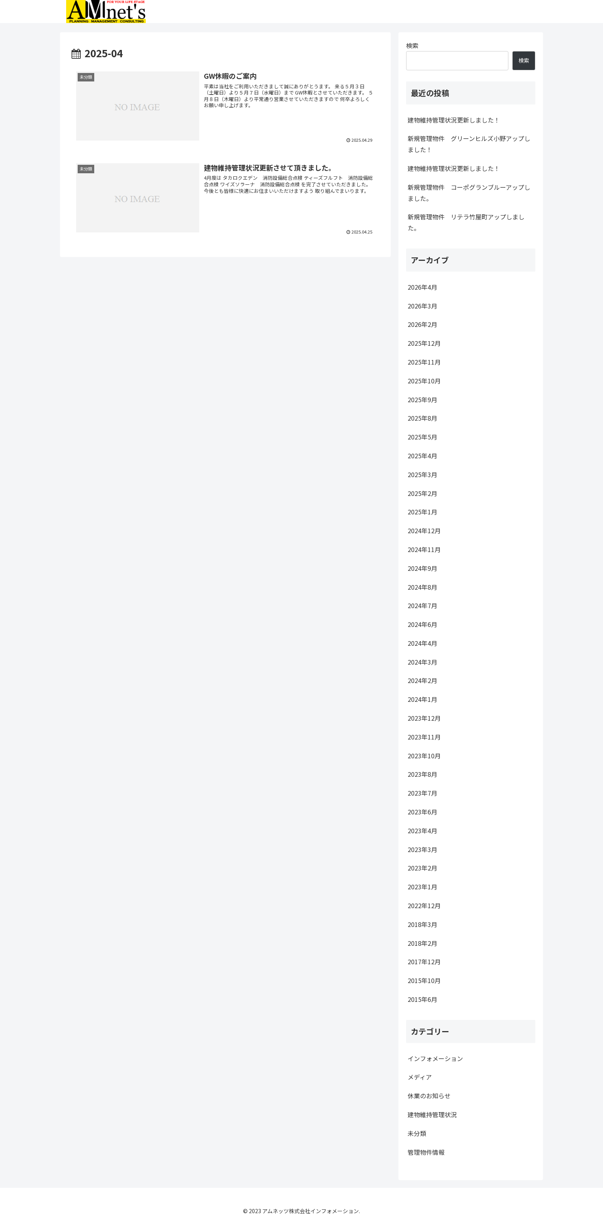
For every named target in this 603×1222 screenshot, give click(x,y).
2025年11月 (424, 361)
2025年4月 (422, 455)
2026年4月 (422, 287)
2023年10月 (424, 755)
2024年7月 (422, 605)
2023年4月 (422, 830)
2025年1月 (422, 511)
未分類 (417, 1133)
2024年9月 (422, 568)
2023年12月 (424, 718)
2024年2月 (422, 680)
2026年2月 (422, 324)
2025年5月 (422, 436)
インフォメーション (435, 1058)
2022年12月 (424, 905)
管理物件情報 (426, 1152)
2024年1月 (422, 699)
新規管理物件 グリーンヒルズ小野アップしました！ (469, 144)
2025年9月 (422, 399)
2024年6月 (422, 624)
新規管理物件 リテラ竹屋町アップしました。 (466, 222)
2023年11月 (424, 736)
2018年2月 (422, 943)
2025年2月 (422, 493)
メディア (420, 1076)
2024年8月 (422, 587)
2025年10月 (424, 380)
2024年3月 (422, 662)
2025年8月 (422, 418)
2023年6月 (422, 811)
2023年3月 (422, 849)
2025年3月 (422, 474)
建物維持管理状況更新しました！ (454, 119)
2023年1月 (422, 886)
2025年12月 (424, 343)
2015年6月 (422, 999)
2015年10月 (424, 980)
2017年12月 (424, 961)
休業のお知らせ (429, 1095)
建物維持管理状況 (432, 1114)
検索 (412, 45)
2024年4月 (422, 643)
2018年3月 (422, 924)
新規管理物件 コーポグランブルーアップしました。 (469, 192)
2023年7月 (422, 793)
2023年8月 (422, 774)
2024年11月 (424, 549)
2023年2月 (422, 867)
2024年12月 (424, 530)
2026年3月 (422, 305)
